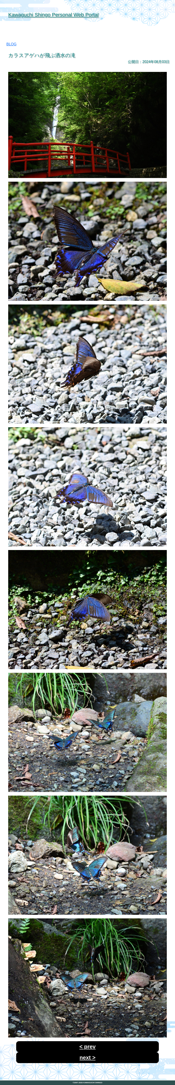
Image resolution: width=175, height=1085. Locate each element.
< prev (87, 1046)
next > (87, 1057)
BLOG (11, 44)
